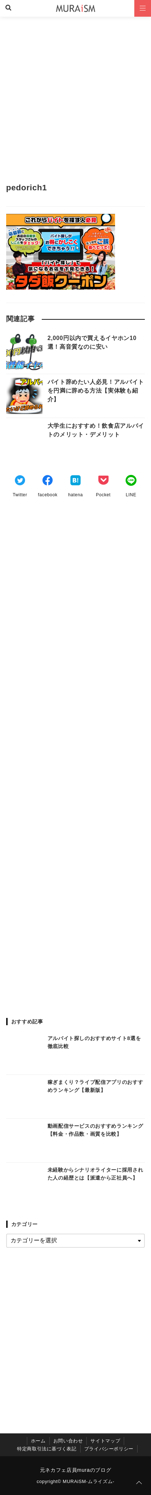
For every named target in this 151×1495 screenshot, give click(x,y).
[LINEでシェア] (131, 481)
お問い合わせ (68, 1441)
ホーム (38, 1441)
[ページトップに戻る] (139, 1483)
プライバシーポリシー (109, 1448)
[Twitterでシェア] (20, 481)
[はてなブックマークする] (75, 481)
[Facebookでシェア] (47, 481)
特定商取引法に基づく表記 (47, 1448)
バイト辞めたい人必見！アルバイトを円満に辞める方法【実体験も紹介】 (96, 390)
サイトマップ (105, 1441)
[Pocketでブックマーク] (103, 481)
